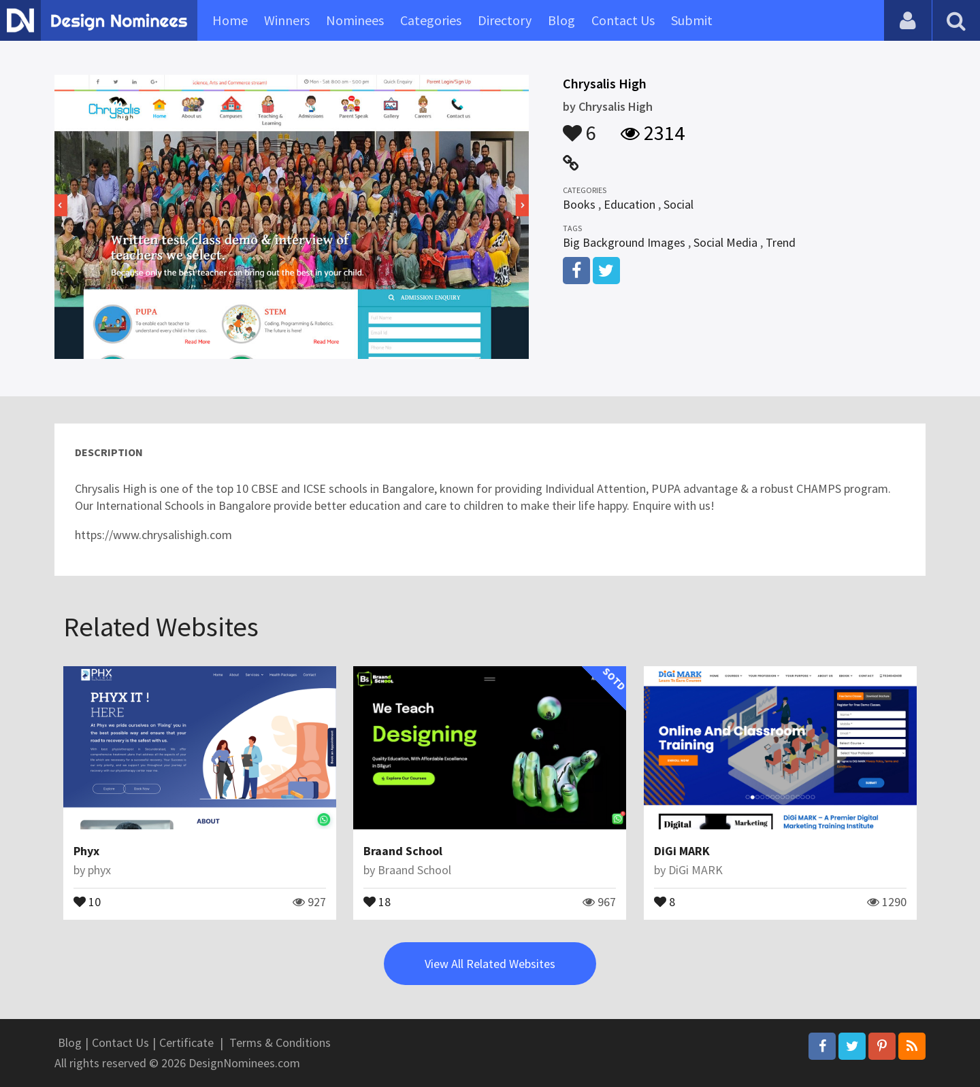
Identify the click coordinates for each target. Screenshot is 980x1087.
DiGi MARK (682, 851)
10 (87, 901)
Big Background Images (624, 242)
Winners (287, 20)
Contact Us (623, 20)
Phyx (86, 851)
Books (579, 204)
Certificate (186, 1042)
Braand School (402, 851)
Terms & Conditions (280, 1042)
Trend (781, 242)
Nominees (355, 20)
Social (678, 204)
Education (629, 204)
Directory (505, 20)
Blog (561, 20)
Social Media (725, 242)
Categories (430, 20)
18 (377, 901)
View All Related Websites (490, 963)
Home (230, 20)
